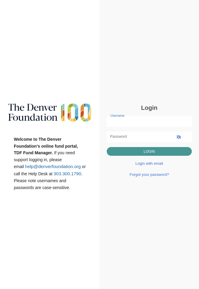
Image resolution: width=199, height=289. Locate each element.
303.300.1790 (67, 173)
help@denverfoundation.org (53, 166)
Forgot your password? (149, 174)
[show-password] (178, 137)
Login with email (149, 163)
